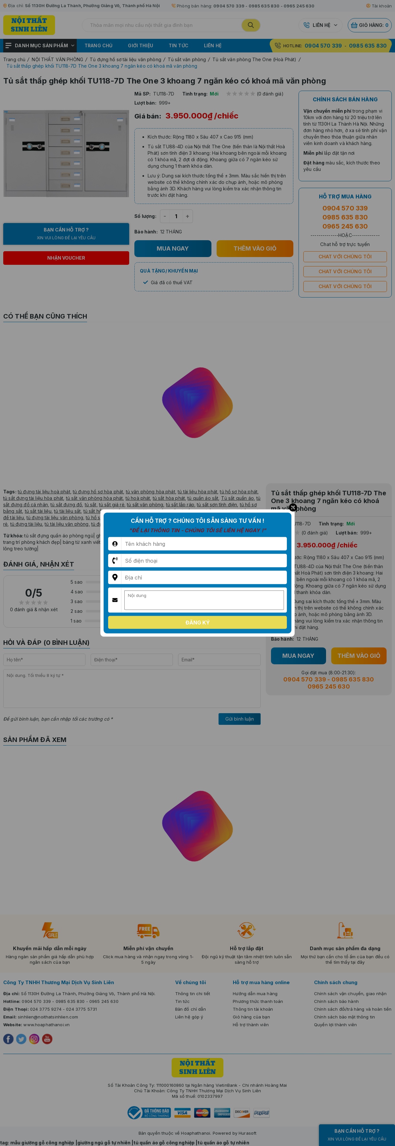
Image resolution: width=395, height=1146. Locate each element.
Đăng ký (198, 622)
